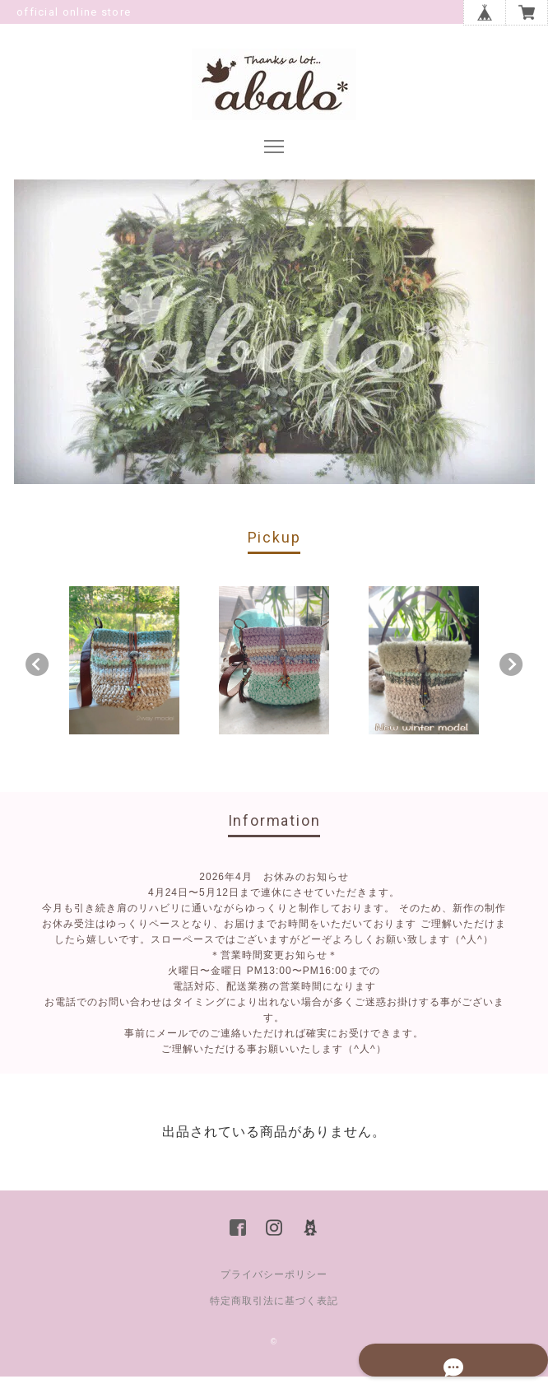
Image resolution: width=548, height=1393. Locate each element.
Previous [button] (37, 681)
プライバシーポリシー (274, 1291)
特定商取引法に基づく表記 (274, 1317)
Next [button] (511, 681)
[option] (124, 677)
